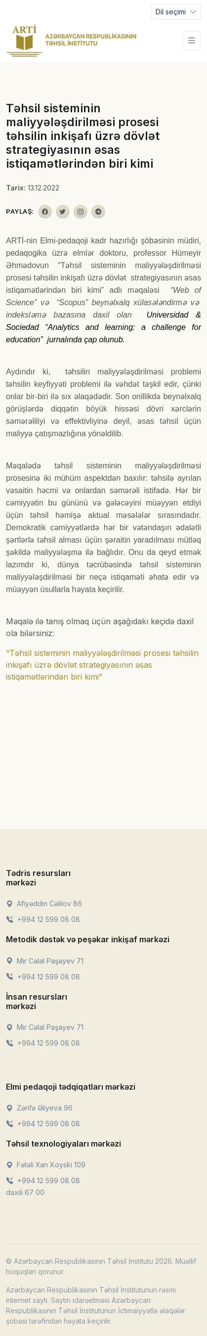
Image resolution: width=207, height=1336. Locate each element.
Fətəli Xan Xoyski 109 (45, 1164)
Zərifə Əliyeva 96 (39, 1108)
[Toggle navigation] (176, 12)
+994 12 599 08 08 (43, 919)
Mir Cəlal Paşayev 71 (44, 961)
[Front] (71, 40)
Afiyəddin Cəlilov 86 (44, 903)
